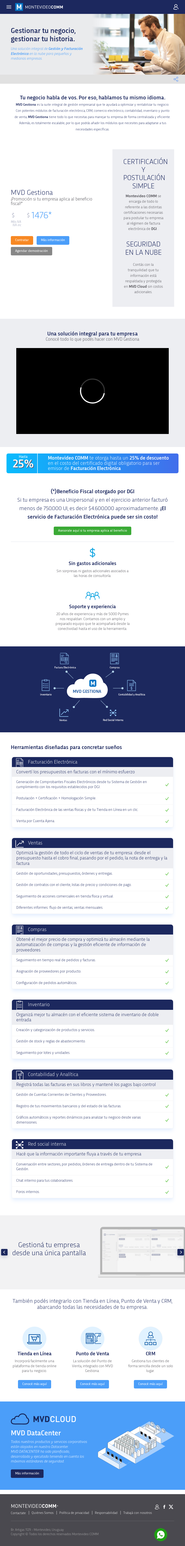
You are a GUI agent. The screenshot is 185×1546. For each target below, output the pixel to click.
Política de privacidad (74, 1513)
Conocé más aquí (34, 1384)
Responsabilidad (106, 1513)
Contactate (18, 1513)
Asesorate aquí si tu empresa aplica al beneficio (92, 530)
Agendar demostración (31, 251)
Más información (53, 240)
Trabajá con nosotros (137, 1513)
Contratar (22, 240)
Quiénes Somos (43, 1513)
